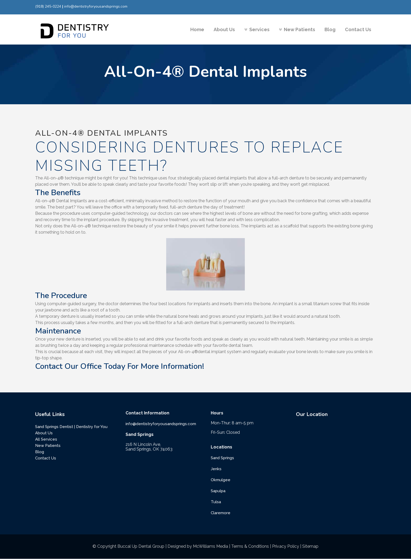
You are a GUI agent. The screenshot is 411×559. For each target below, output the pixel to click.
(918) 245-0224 (48, 6)
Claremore (220, 513)
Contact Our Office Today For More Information (118, 366)
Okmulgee (220, 480)
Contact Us (45, 458)
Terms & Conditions (250, 546)
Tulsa (216, 502)
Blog (39, 452)
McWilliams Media (210, 546)
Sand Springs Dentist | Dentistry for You (71, 426)
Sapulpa (218, 491)
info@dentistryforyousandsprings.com (95, 6)
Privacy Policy (285, 546)
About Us (44, 433)
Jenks (216, 469)
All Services (46, 439)
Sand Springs (222, 458)
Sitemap (310, 546)
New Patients (48, 445)
